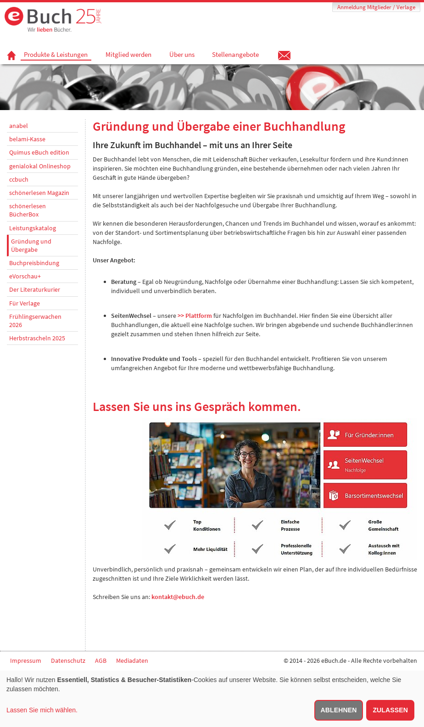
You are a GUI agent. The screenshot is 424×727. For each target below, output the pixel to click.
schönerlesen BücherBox (27, 210)
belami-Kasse (27, 139)
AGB (100, 660)
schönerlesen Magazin (39, 193)
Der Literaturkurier (34, 289)
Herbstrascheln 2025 (37, 338)
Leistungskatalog (32, 228)
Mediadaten (132, 660)
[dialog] (212, 699)
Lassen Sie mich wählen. (42, 710)
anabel (18, 126)
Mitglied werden (128, 54)
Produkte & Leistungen (56, 54)
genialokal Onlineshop (40, 166)
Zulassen (390, 710)
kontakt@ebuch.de (177, 597)
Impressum (25, 660)
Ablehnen (339, 710)
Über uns (182, 54)
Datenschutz (68, 660)
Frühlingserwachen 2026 (35, 320)
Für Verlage (24, 303)
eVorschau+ (25, 276)
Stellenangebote (235, 54)
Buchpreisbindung (34, 263)
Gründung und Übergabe (31, 245)
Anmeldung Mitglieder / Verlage (376, 7)
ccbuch (18, 179)
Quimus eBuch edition (39, 152)
